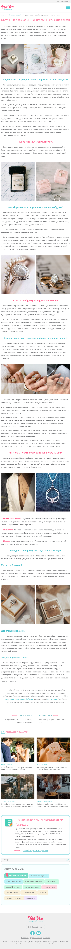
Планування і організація (33, 881)
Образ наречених (49, 887)
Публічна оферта (36, 938)
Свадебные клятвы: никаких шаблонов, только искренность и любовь (17, 768)
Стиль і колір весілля (8, 801)
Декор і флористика (13, 887)
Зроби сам (42, 892)
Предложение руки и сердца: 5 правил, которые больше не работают (52, 768)
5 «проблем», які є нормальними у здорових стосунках (18, 721)
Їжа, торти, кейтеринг (32, 887)
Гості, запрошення (29, 892)
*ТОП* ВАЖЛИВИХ (17, 875)
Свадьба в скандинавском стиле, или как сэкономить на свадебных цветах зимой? (17, 805)
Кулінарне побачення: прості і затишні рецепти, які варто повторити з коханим (52, 805)
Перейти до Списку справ (35, 850)
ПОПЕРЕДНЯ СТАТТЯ (25, 716)
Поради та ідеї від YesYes (44, 801)
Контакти (46, 938)
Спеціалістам (30, 898)
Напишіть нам (65, 2)
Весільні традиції (6, 764)
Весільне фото (52, 881)
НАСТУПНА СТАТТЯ (45, 716)
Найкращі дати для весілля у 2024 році (52, 721)
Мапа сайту (25, 938)
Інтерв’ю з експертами (14, 898)
